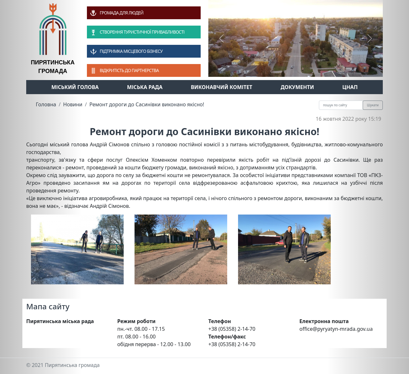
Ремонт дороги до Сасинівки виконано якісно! (146, 104)
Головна (46, 104)
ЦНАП (350, 87)
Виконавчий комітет (221, 87)
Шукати (373, 105)
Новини (72, 104)
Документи (297, 87)
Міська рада (145, 87)
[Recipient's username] (341, 105)
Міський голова (75, 87)
